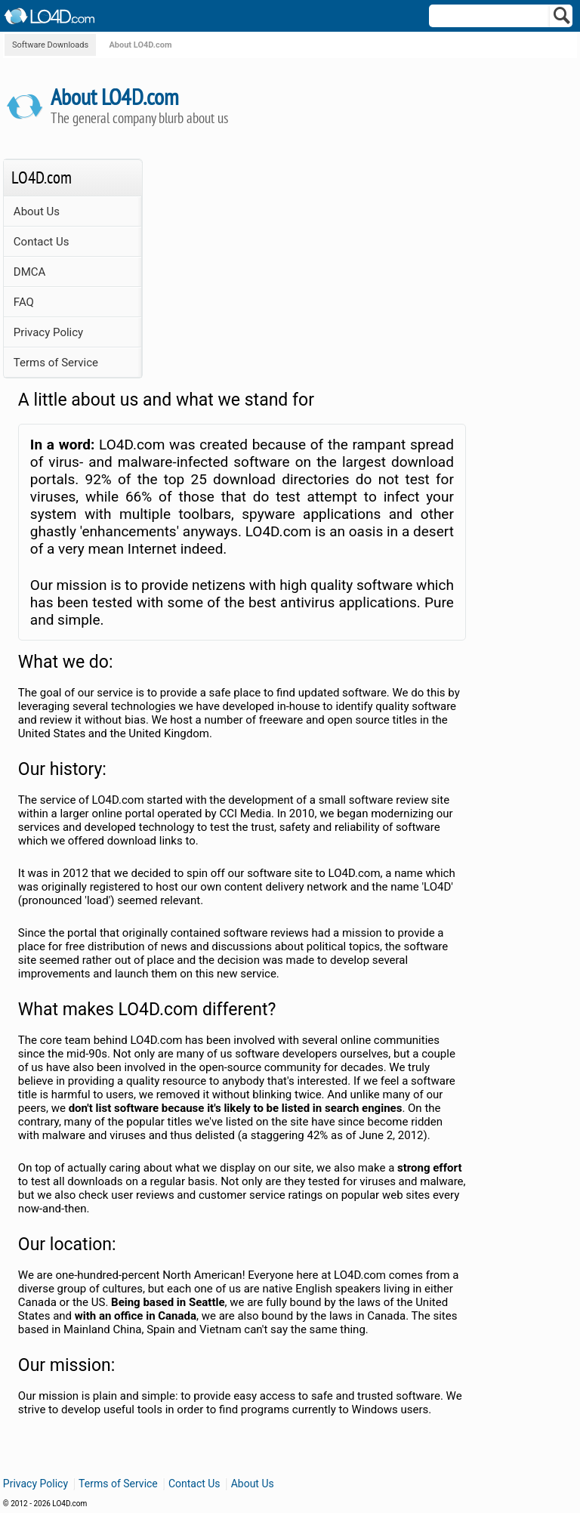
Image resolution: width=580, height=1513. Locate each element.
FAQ (24, 302)
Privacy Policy (48, 332)
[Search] (562, 19)
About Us (37, 211)
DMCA (30, 272)
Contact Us (41, 242)
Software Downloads (50, 45)
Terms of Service (56, 362)
